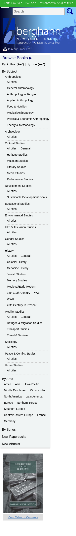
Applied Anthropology (20, 100)
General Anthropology (20, 88)
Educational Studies (17, 203)
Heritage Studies (17, 154)
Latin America (34, 396)
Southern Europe (14, 408)
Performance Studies (20, 179)
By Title (31, 64)
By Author (9, 64)
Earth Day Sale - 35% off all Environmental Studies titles (38, 3)
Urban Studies (14, 365)
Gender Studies (14, 238)
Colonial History (16, 262)
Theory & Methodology (21, 125)
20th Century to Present (21, 305)
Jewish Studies (16, 274)
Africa (7, 384)
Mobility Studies (14, 311)
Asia (17, 384)
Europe (8, 402)
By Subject (9, 71)
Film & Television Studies (20, 227)
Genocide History (17, 268)
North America (13, 396)
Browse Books (15, 58)
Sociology (11, 341)
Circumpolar (37, 390)
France (41, 415)
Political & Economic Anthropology (28, 118)
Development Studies (18, 185)
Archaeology (12, 131)
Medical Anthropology (20, 112)
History (9, 250)
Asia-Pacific (31, 384)
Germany (10, 421)
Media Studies (16, 173)
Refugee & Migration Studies (24, 323)
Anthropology (13, 76)
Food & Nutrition (17, 106)
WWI (37, 292)
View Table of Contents (23, 517)
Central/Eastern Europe (18, 415)
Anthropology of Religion (22, 94)
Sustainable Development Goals (27, 197)
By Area (7, 379)
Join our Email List (16, 49)
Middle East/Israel (15, 390)
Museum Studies (17, 160)
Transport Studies (18, 329)
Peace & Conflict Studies (20, 353)
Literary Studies (16, 167)
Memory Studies (17, 280)
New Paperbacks (14, 436)
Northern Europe (27, 402)
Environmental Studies (19, 215)
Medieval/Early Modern (21, 286)
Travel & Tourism (17, 335)
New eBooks (11, 444)
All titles (12, 81)
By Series (9, 429)
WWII (10, 298)
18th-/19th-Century (18, 292)
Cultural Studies (15, 143)
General (25, 148)
